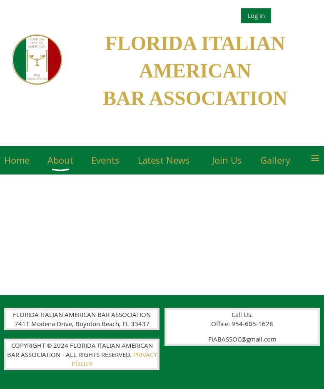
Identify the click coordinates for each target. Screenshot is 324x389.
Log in (256, 15)
